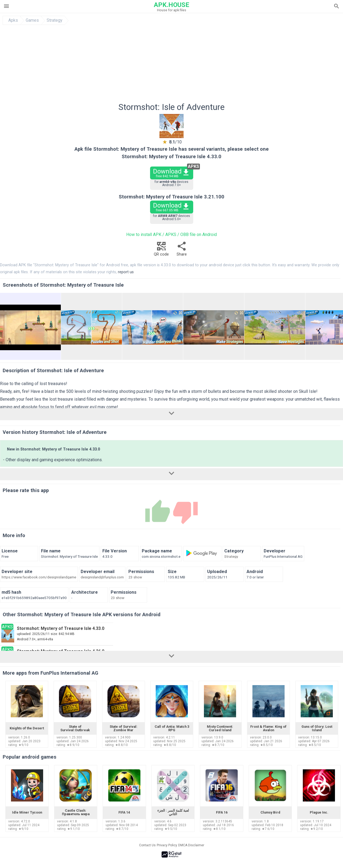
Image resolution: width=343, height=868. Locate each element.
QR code (161, 250)
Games (32, 20)
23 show (135, 577)
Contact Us (147, 845)
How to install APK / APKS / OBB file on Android (171, 234)
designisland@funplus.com (102, 577)
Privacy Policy (167, 845)
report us (126, 272)
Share (181, 250)
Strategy (54, 20)
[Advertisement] (204, 65)
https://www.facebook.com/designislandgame (39, 577)
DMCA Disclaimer (191, 845)
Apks (13, 20)
